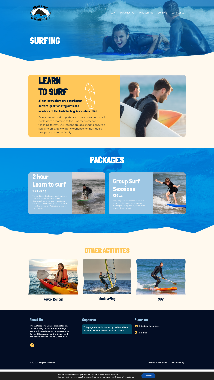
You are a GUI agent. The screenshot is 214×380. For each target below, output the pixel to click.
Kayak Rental (126, 13)
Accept (148, 375)
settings (130, 377)
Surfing (162, 13)
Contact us (178, 13)
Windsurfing (146, 13)
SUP (113, 13)
